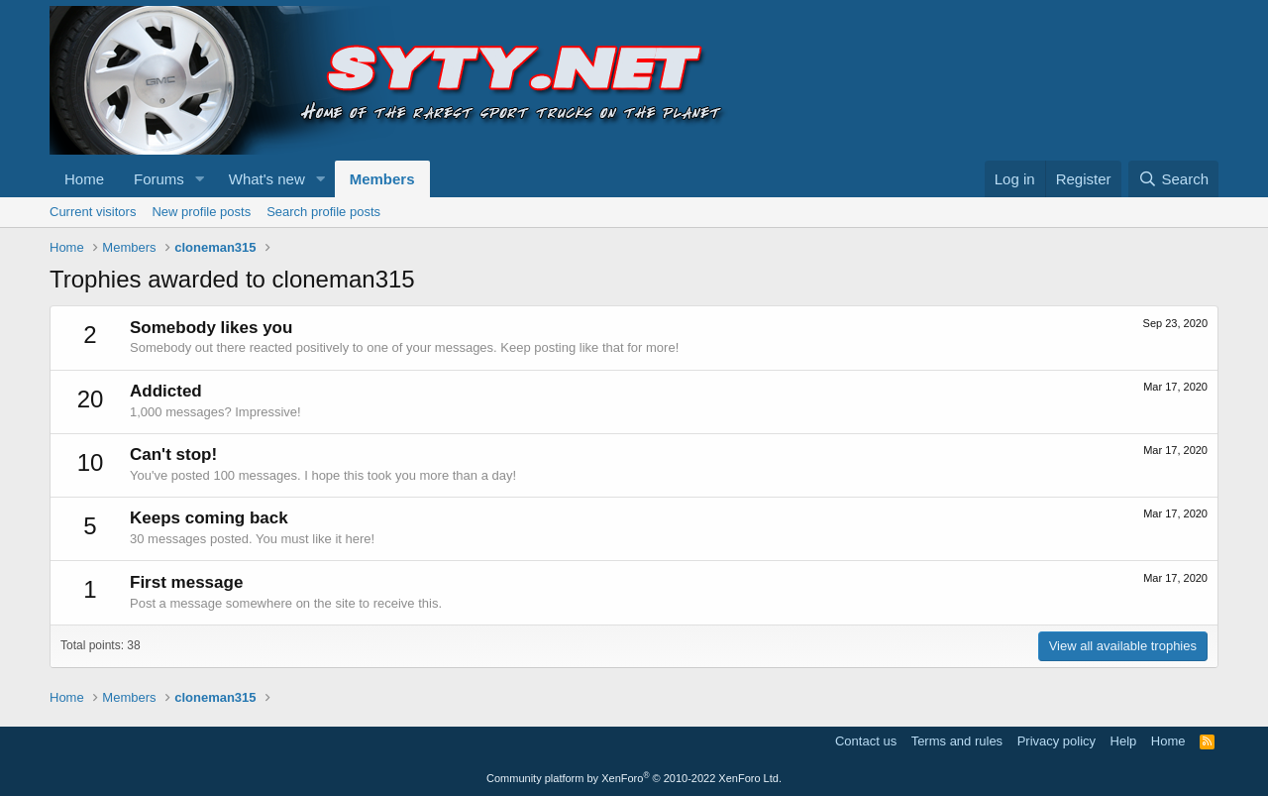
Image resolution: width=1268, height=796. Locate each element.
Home (84, 179)
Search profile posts (323, 211)
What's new (267, 179)
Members (382, 179)
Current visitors (93, 211)
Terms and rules (957, 741)
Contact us (866, 741)
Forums (159, 179)
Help (1123, 741)
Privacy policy (1056, 741)
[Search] (1173, 179)
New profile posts (201, 211)
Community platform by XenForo (634, 778)
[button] (200, 179)
